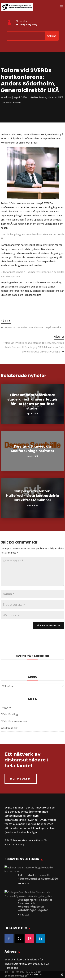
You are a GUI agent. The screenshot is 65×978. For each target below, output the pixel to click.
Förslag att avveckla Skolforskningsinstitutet (32, 448)
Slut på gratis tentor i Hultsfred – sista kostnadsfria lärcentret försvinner (32, 496)
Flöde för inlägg (10, 714)
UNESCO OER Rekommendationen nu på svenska (33, 327)
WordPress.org (9, 728)
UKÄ (60, 97)
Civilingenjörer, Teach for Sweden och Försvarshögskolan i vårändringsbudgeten (35, 889)
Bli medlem (22, 21)
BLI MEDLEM (20, 778)
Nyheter (52, 97)
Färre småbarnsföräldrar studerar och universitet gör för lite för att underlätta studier (32, 401)
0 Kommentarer (12, 102)
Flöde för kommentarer (14, 721)
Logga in (6, 707)
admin (7, 97)
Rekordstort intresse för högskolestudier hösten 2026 (38, 868)
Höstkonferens (37, 97)
